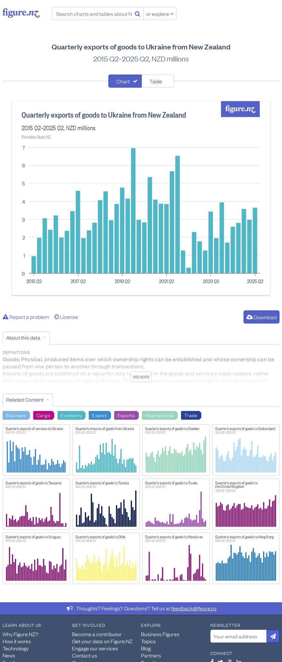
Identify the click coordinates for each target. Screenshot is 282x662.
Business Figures (160, 633)
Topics (148, 641)
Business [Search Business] (16, 414)
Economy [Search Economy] (71, 414)
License (66, 316)
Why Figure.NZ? (20, 633)
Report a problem (26, 316)
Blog (146, 648)
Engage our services (95, 648)
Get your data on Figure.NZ (102, 641)
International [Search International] (159, 414)
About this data (23, 337)
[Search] (137, 13)
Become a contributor (97, 633)
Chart (123, 81)
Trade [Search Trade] (190, 414)
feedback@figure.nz (194, 608)
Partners (151, 655)
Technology (16, 648)
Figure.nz (21, 13)
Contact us (84, 655)
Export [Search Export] (99, 414)
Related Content (25, 399)
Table (155, 81)
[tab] (125, 81)
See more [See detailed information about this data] (141, 377)
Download (262, 316)
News (9, 655)
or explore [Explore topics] (160, 13)
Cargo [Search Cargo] (43, 414)
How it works (17, 641)
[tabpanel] (141, 198)
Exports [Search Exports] (126, 414)
